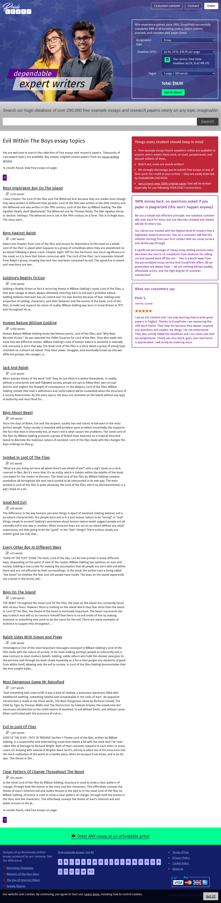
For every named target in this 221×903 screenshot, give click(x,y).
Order (211, 6)
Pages (152, 73)
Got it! (210, 896)
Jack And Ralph (15, 367)
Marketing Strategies (20, 868)
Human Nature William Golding (30, 322)
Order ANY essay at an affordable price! (113, 836)
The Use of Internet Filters (23, 880)
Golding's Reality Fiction (24, 278)
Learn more (91, 894)
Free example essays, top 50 (76, 852)
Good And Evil (15, 502)
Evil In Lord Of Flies (19, 726)
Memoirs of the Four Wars (23, 874)
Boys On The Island (19, 592)
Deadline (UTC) (146, 52)
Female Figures (16, 886)
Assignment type (143, 42)
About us (177, 869)
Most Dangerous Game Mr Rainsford (33, 682)
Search (207, 121)
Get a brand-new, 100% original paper (162, 183)
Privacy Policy (181, 857)
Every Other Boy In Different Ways (32, 547)
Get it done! (173, 92)
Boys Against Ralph (19, 233)
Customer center (166, 6)
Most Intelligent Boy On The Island (33, 188)
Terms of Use (180, 852)
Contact (193, 6)
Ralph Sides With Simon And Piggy (32, 637)
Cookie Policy (180, 863)
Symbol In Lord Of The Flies (26, 457)
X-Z (91, 871)
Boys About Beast (18, 412)
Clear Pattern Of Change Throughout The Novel (43, 771)
